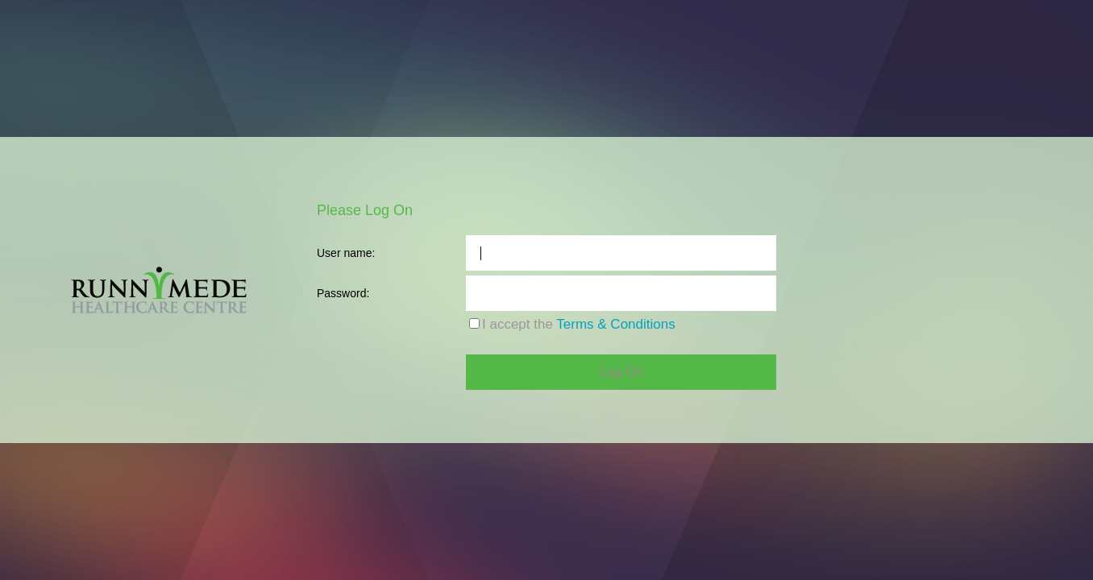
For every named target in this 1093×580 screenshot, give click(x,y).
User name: (346, 252)
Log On (621, 372)
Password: (343, 293)
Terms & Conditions (615, 324)
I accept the (578, 324)
